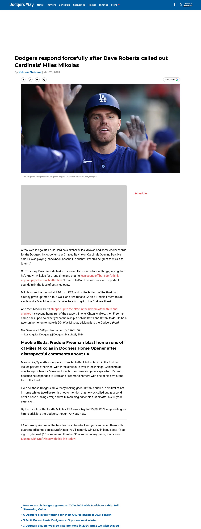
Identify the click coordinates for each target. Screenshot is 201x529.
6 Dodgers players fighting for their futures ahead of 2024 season (67, 514)
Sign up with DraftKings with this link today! (48, 438)
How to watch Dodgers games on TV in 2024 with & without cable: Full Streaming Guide (71, 507)
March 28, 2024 (74, 334)
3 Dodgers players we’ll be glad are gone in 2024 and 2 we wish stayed (71, 525)
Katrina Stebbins (30, 72)
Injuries (103, 4)
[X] (181, 4)
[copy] (44, 79)
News (40, 4)
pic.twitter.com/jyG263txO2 (62, 330)
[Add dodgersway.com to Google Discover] (171, 79)
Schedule (64, 4)
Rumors (51, 4)
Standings (79, 4)
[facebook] (174, 4)
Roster (92, 4)
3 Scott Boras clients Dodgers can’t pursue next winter (60, 520)
